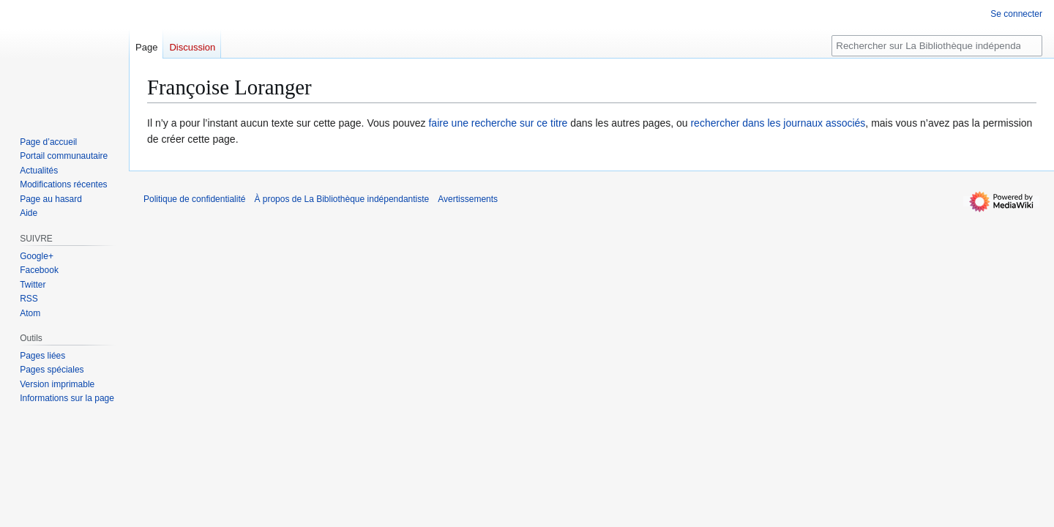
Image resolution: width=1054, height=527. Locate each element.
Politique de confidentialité (194, 199)
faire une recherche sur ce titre (497, 123)
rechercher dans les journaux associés (777, 123)
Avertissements (468, 199)
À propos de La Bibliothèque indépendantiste (341, 199)
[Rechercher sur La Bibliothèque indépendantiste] (936, 45)
